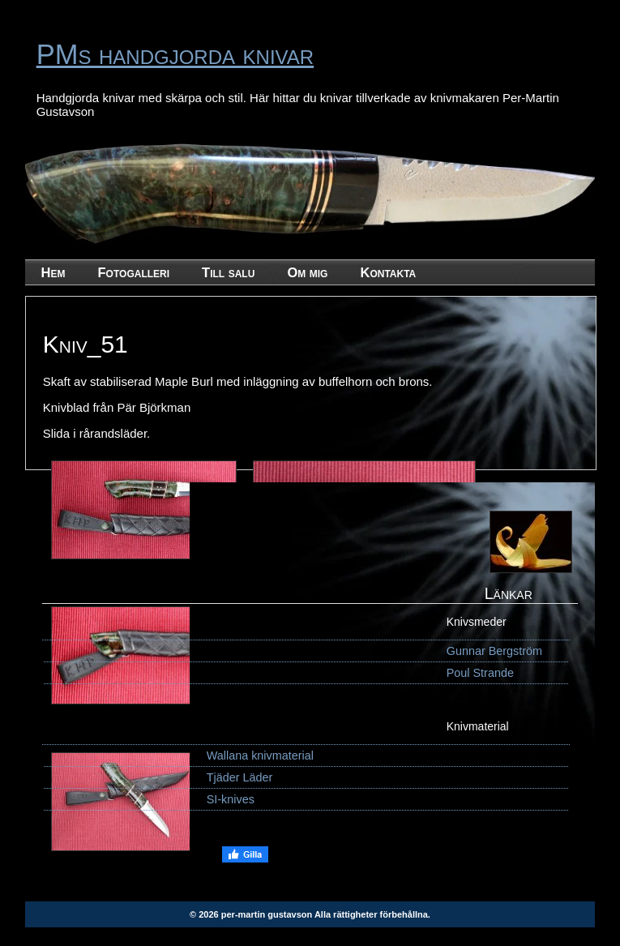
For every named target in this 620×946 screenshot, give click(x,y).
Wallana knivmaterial (260, 755)
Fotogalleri (134, 272)
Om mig (307, 272)
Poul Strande (480, 672)
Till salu (228, 272)
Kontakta (388, 272)
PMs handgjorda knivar (175, 54)
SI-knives (230, 799)
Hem (53, 272)
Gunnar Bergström (494, 650)
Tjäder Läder (240, 777)
